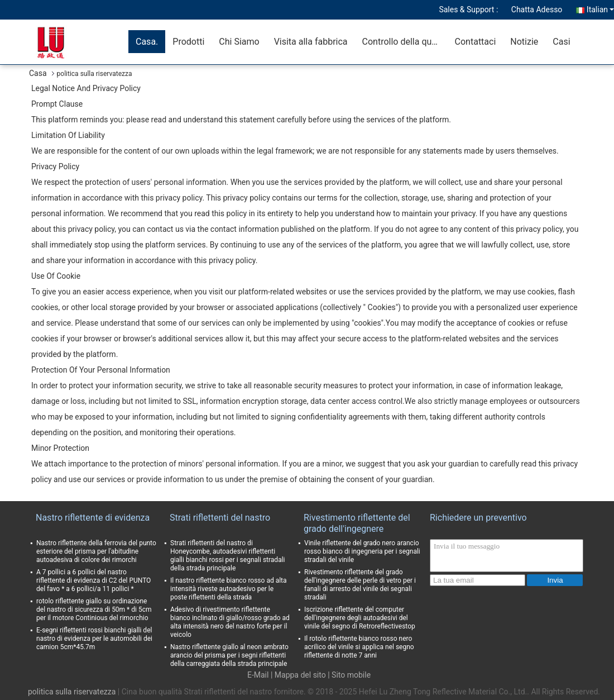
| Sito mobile (349, 674)
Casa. (147, 41)
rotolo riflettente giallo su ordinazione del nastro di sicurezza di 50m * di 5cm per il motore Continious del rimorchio (93, 609)
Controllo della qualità (405, 41)
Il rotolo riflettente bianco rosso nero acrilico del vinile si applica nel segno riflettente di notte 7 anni (359, 647)
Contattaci (475, 41)
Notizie (524, 41)
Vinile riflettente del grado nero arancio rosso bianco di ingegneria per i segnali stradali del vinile (362, 551)
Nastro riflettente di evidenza (93, 517)
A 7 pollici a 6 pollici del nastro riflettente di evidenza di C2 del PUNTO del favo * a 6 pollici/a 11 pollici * (93, 580)
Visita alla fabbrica (311, 41)
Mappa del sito (300, 674)
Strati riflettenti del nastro (220, 517)
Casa (38, 73)
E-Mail (257, 674)
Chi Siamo (239, 41)
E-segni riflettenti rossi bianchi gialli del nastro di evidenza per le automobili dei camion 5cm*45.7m (94, 638)
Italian (600, 9)
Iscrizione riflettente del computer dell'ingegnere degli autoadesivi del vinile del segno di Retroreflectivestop (359, 618)
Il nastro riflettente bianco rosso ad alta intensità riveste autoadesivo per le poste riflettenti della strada (228, 589)
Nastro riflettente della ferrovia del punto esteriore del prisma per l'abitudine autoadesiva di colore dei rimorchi (96, 551)
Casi (561, 41)
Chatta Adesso (537, 9)
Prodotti (188, 41)
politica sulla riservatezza (72, 691)
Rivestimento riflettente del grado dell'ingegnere (357, 523)
